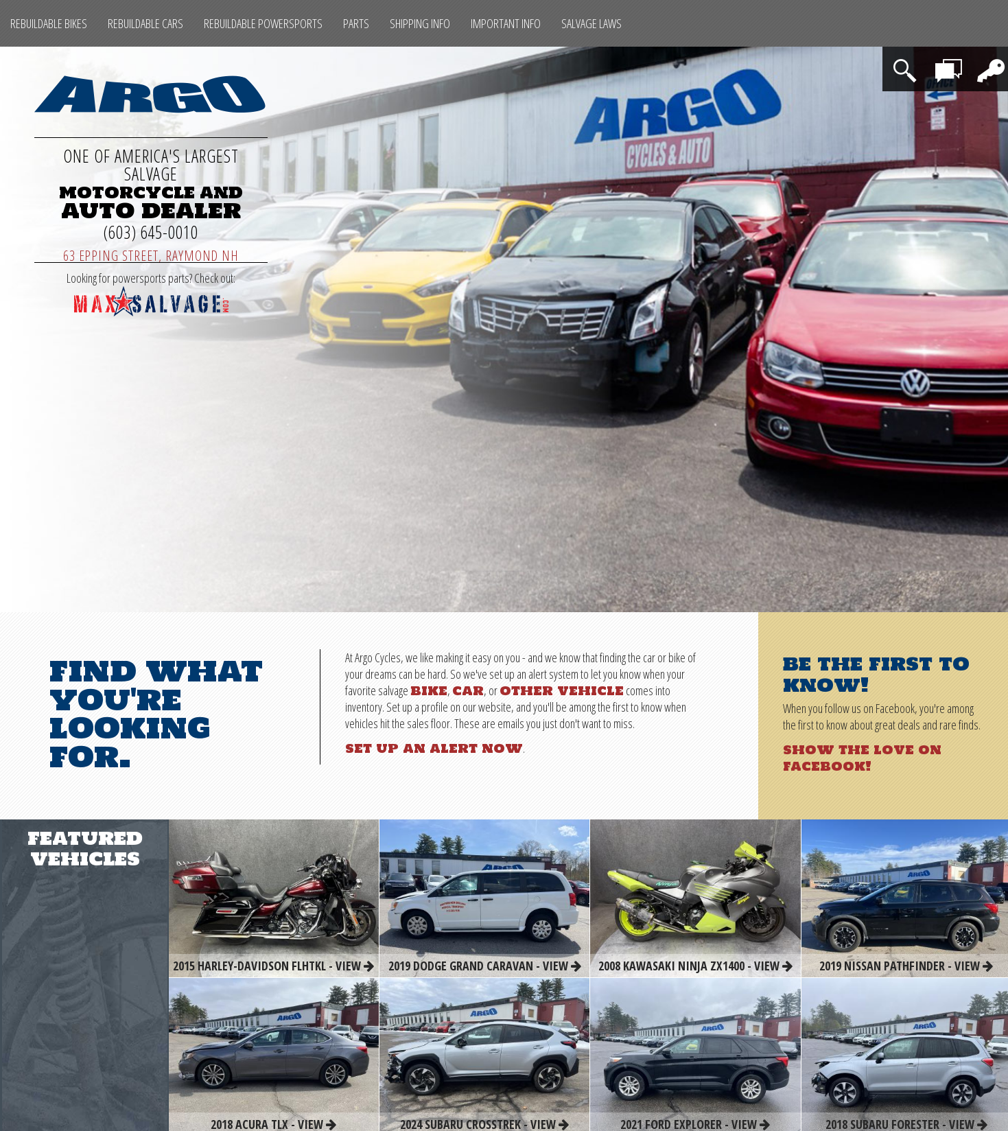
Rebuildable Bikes (48, 23)
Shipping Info (420, 23)
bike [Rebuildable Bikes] (428, 690)
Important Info (506, 23)
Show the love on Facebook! (862, 757)
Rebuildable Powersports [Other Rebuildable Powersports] (263, 23)
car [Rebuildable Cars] (468, 690)
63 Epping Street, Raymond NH (151, 255)
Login (987, 62)
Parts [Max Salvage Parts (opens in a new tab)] (356, 23)
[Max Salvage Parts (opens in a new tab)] (151, 311)
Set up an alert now (434, 748)
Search (907, 62)
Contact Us (950, 69)
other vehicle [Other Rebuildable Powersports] (562, 690)
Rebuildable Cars (145, 23)
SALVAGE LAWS (591, 23)
